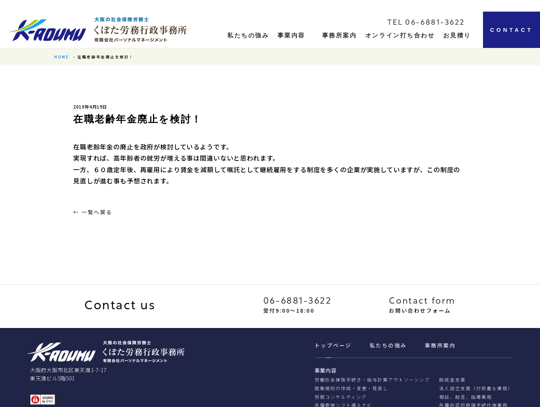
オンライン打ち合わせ (400, 35)
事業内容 (291, 35)
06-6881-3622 (297, 301)
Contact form (422, 301)
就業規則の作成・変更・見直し (351, 388)
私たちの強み (388, 345)
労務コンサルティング (341, 397)
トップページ (333, 345)
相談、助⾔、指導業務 (465, 397)
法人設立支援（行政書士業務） (476, 388)
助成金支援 (452, 379)
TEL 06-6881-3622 (426, 23)
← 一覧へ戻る (92, 212)
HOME (61, 57)
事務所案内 (339, 35)
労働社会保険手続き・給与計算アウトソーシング (372, 379)
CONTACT (511, 30)
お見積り (457, 35)
